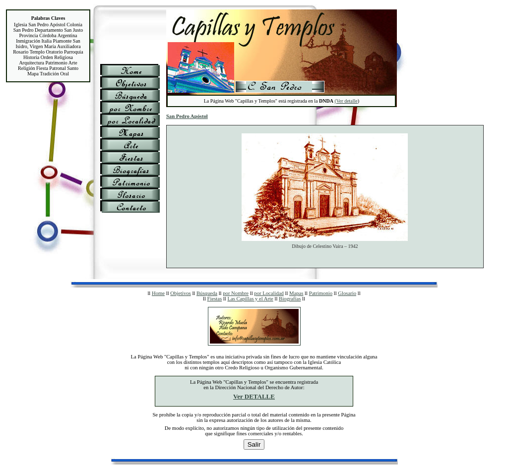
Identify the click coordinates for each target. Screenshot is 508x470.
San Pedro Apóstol (187, 116)
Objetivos (180, 293)
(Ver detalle (345, 101)
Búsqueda (206, 293)
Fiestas (214, 298)
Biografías (290, 298)
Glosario (347, 293)
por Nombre (236, 293)
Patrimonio (320, 293)
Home (158, 293)
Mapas (296, 293)
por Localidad (268, 293)
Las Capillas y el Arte (250, 298)
